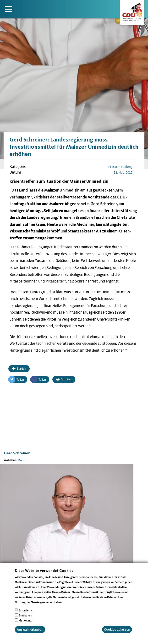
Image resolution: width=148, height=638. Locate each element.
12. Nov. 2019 (123, 172)
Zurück (19, 369)
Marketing (25, 626)
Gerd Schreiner (17, 453)
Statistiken (25, 621)
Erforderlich (26, 616)
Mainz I (22, 460)
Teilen (16, 379)
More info (69, 607)
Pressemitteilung (120, 166)
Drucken (63, 379)
